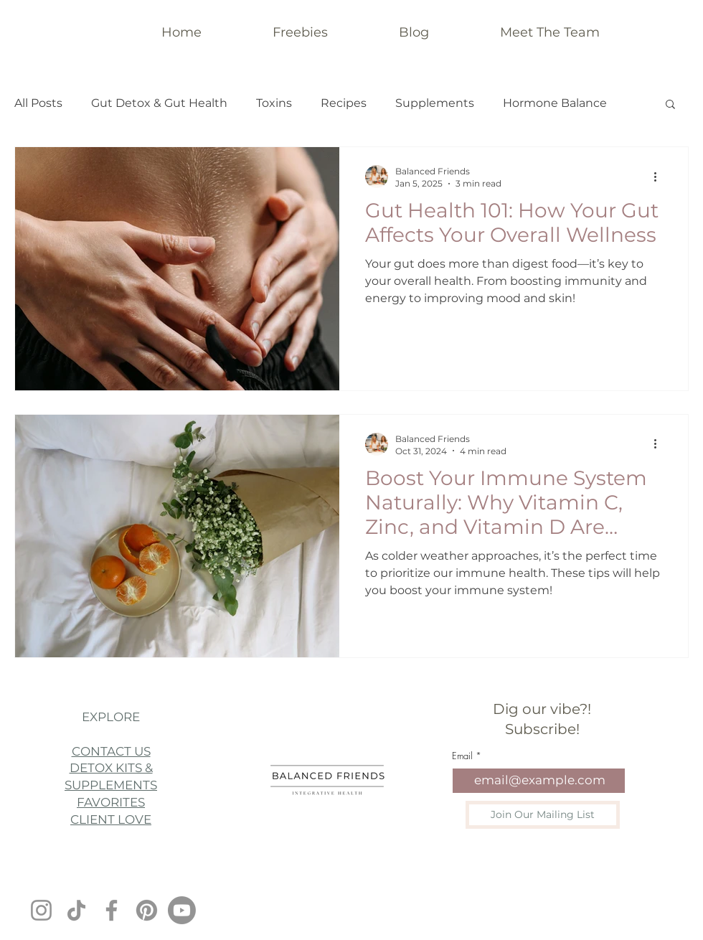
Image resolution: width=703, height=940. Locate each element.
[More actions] (660, 176)
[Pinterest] (147, 910)
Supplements (434, 103)
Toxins (274, 103)
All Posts (38, 103)
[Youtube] (182, 910)
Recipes (344, 103)
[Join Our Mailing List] (543, 815)
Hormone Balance (555, 103)
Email (462, 756)
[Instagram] (41, 910)
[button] (670, 105)
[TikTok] (76, 910)
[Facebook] (112, 910)
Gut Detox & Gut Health (159, 103)
